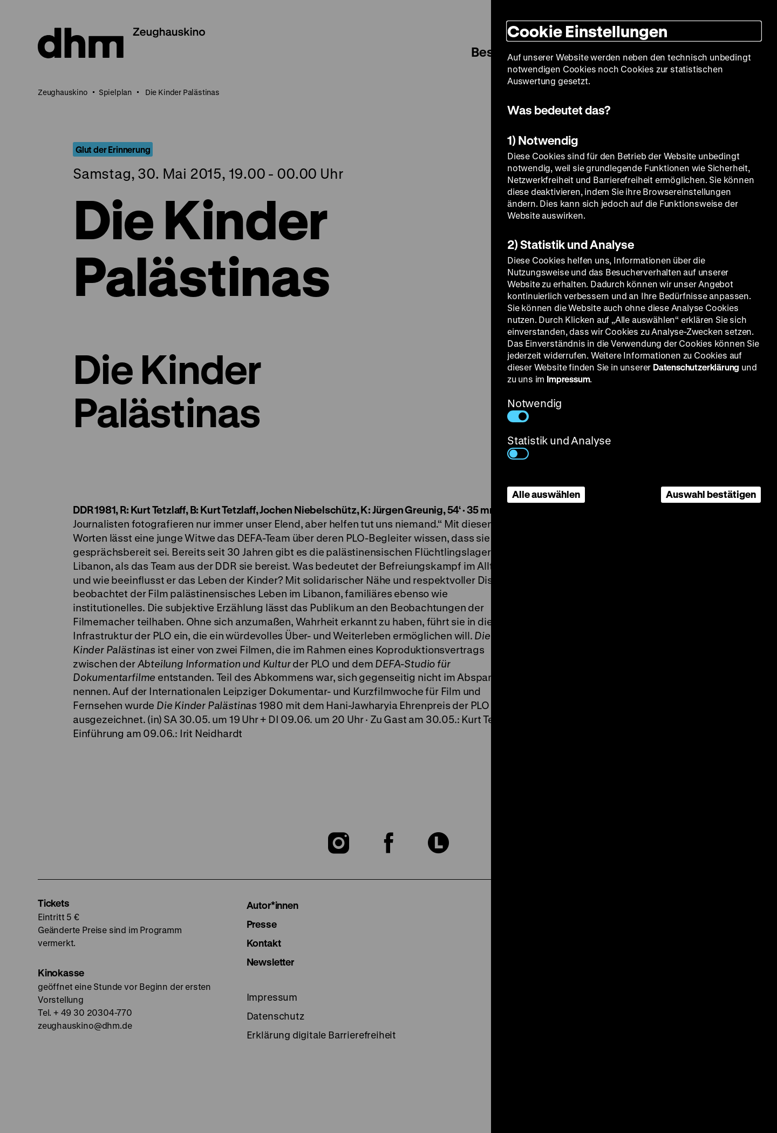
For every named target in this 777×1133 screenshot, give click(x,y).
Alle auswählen (546, 494)
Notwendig (534, 409)
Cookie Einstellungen (587, 31)
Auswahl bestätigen (711, 494)
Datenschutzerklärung (696, 367)
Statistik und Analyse (559, 446)
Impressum (568, 379)
